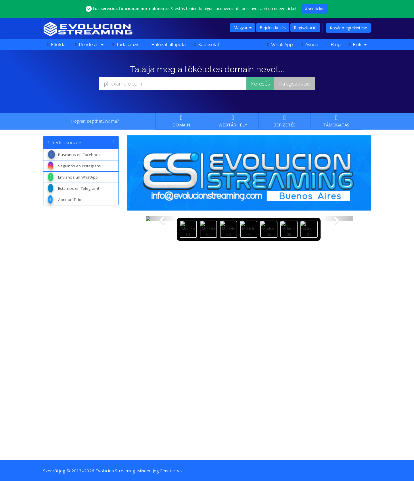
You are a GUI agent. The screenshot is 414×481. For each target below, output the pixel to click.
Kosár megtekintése (348, 28)
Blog (333, 44)
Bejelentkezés (273, 27)
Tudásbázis (125, 44)
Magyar (242, 27)
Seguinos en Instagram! (74, 165)
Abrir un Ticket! (66, 199)
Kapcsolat (206, 44)
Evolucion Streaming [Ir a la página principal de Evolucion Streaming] (115, 471)
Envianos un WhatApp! (73, 177)
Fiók (358, 44)
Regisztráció (305, 27)
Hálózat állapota (167, 44)
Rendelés (89, 44)
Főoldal (57, 44)
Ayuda (310, 44)
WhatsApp (280, 44)
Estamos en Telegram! (73, 188)
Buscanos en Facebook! (74, 154)
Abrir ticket (315, 9)
